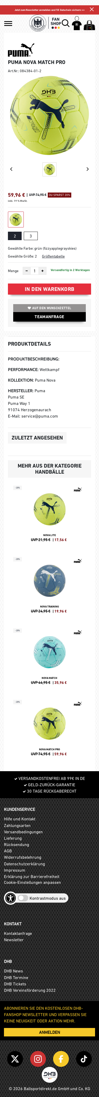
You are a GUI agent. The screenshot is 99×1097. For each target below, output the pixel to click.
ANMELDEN (49, 1032)
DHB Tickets (15, 983)
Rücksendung (16, 844)
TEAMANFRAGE (49, 316)
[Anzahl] (35, 271)
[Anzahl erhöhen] (42, 271)
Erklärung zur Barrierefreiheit (31, 876)
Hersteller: (21, 390)
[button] (8, 23)
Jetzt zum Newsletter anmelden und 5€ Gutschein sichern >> (50, 9)
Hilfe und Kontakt (19, 818)
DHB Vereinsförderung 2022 (30, 990)
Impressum (14, 870)
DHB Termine (16, 977)
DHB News (13, 970)
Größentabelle (53, 256)
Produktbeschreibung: (33, 359)
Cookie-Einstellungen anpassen (32, 882)
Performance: (23, 369)
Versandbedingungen (23, 831)
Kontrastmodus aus (48, 898)
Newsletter (14, 939)
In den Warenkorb (49, 289)
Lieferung (13, 838)
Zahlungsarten (17, 825)
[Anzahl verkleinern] (27, 271)
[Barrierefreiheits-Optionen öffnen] (10, 898)
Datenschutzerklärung (24, 863)
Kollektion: (21, 380)
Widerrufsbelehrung (22, 857)
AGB (8, 850)
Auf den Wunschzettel (49, 308)
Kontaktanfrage (18, 933)
